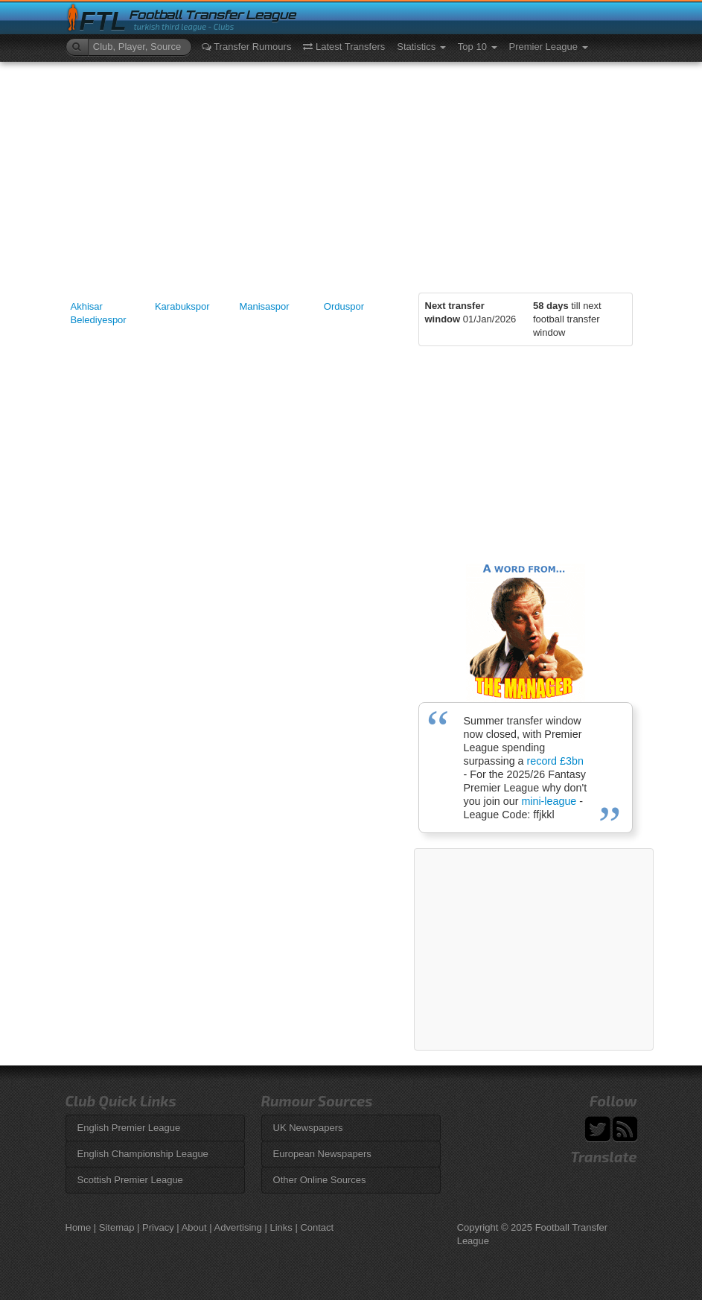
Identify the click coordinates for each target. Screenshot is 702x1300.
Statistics (421, 46)
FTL (103, 21)
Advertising (238, 1227)
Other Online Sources (319, 1179)
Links (280, 1227)
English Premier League (129, 1127)
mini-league (548, 801)
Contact (317, 1227)
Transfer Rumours (247, 46)
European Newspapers (322, 1153)
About (194, 1227)
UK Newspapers (308, 1127)
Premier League (548, 46)
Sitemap (117, 1227)
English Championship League (142, 1153)
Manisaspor (264, 306)
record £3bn (555, 761)
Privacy (158, 1227)
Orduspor (344, 306)
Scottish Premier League (130, 1179)
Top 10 (477, 46)
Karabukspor (182, 306)
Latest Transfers (344, 46)
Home (79, 1227)
